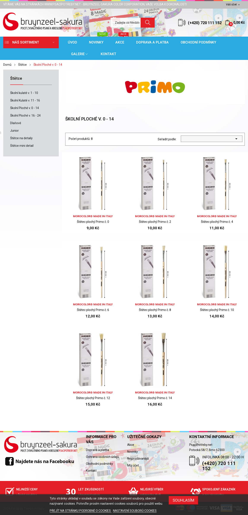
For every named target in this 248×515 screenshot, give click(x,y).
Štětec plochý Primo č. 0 (93, 221)
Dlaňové (15, 123)
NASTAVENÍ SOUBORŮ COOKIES (135, 510)
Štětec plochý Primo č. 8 (155, 310)
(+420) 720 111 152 (205, 22)
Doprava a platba (97, 450)
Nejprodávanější (138, 458)
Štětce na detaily (21, 138)
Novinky (132, 451)
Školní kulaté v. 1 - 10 (24, 93)
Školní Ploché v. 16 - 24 (25, 115)
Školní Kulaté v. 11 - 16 (25, 100)
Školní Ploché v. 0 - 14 (24, 108)
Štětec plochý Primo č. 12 (93, 398)
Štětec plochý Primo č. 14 (155, 398)
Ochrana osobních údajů (102, 457)
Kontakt (91, 470)
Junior (14, 130)
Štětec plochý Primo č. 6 (93, 310)
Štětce (16, 78)
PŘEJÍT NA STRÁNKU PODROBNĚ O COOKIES (80, 510)
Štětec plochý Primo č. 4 (217, 221)
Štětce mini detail (21, 145)
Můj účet (133, 465)
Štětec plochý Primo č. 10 (217, 310)
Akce (130, 444)
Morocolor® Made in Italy (93, 216)
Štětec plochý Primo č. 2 (155, 221)
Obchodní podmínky (99, 463)
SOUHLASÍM (183, 500)
